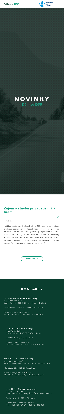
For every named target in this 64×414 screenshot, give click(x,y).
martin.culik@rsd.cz (21, 342)
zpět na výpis (32, 259)
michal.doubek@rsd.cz (20, 312)
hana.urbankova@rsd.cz (23, 403)
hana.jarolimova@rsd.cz (21, 372)
